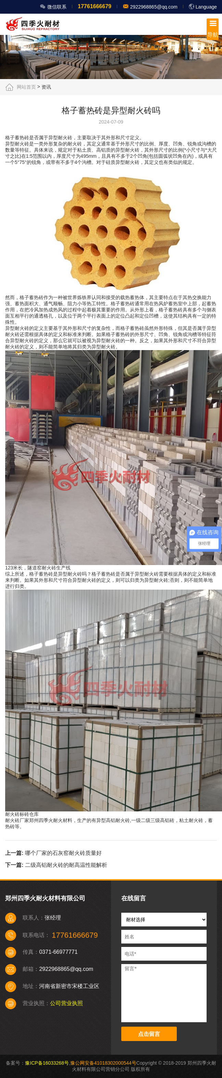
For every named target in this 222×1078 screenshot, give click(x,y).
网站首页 (26, 87)
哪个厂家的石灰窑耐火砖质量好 (63, 853)
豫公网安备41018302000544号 (103, 1063)
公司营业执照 (66, 1003)
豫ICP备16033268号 (47, 1063)
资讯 (46, 87)
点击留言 (149, 1034)
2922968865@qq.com (153, 7)
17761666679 (94, 6)
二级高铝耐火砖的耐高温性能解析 (66, 865)
